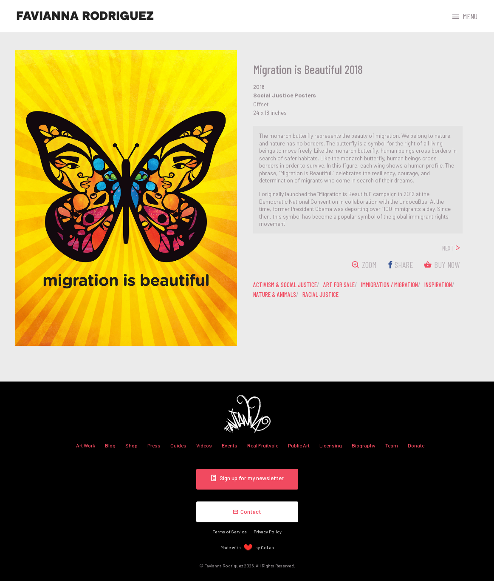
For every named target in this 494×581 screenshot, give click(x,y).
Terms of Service (230, 531)
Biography (363, 445)
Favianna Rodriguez (85, 16)
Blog (110, 445)
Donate (416, 445)
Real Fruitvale (262, 445)
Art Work (85, 445)
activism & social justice (285, 284)
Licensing (330, 445)
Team (391, 445)
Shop (131, 445)
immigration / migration (389, 284)
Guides (178, 445)
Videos (204, 445)
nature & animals (274, 294)
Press (154, 445)
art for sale (339, 284)
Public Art (299, 445)
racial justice (320, 294)
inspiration (438, 284)
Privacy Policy (268, 531)
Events (229, 445)
